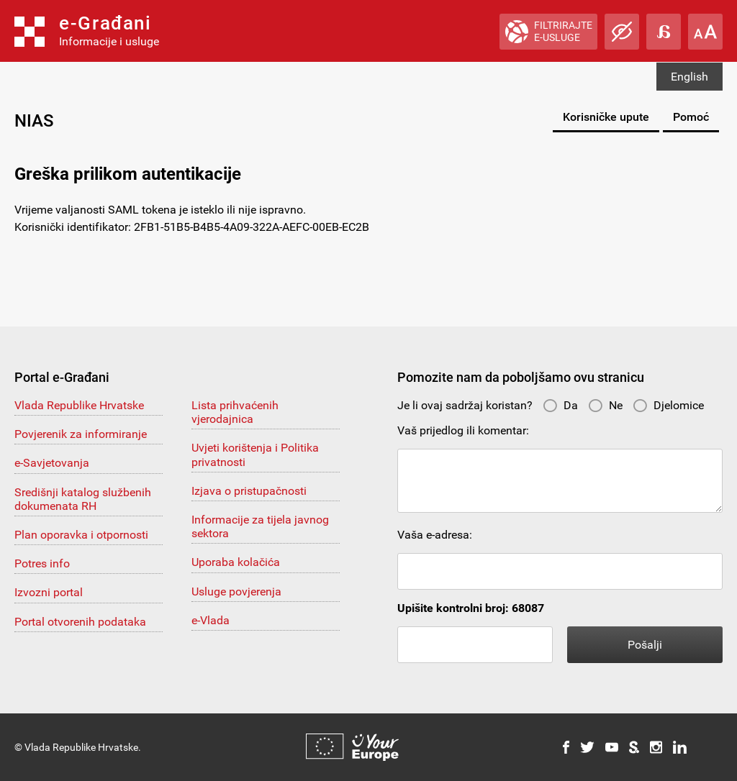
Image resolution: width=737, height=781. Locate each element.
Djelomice (668, 405)
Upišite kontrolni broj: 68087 (470, 608)
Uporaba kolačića (235, 562)
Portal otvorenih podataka (80, 622)
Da (560, 405)
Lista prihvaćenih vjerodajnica (235, 412)
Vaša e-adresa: (434, 535)
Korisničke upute (606, 117)
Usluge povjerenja (236, 591)
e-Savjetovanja (51, 463)
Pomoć (691, 117)
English (689, 76)
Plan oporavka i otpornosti (81, 535)
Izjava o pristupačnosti (249, 491)
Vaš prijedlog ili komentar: (463, 430)
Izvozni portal (48, 592)
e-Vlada (210, 620)
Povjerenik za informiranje (80, 434)
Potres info (42, 563)
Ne (605, 405)
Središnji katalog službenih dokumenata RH (82, 499)
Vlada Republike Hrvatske (79, 405)
